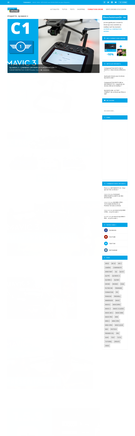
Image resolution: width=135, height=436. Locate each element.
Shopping (81, 11)
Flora (105, 189)
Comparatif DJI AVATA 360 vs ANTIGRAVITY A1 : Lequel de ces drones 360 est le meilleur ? (114, 85)
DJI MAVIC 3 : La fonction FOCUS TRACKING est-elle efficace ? (76, 262)
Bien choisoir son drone (57, 402)
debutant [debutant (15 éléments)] (108, 273)
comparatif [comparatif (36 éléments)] (117, 269)
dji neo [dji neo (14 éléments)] (116, 281)
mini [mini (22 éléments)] (116, 318)
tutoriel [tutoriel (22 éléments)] (108, 343)
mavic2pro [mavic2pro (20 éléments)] (116, 306)
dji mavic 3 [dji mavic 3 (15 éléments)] (116, 277)
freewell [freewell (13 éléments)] (117, 298)
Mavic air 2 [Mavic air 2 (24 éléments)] (109, 314)
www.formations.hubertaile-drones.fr (101, 416)
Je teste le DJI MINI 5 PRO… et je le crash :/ (114, 212)
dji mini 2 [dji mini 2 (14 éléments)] (108, 281)
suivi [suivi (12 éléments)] (106, 339)
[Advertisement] (115, 151)
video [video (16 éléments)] (107, 347)
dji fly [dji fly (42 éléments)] (122, 273)
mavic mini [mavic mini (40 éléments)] (119, 314)
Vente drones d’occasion (116, 11)
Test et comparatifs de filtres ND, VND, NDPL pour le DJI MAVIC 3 (28, 262)
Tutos (64, 11)
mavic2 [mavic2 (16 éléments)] (107, 306)
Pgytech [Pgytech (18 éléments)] (114, 330)
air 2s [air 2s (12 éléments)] (113, 265)
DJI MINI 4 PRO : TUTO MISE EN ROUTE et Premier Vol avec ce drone (113, 205)
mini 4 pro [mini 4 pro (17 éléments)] (108, 326)
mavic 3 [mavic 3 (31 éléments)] (107, 310)
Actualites (54, 11)
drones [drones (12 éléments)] (115, 285)
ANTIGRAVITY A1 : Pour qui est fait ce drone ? (114, 190)
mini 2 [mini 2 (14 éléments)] (107, 322)
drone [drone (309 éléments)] (107, 285)
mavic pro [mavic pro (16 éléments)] (108, 318)
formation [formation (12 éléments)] (109, 293)
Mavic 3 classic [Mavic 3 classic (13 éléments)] (118, 310)
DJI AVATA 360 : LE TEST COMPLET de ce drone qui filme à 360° (115, 93)
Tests (72, 11)
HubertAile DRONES (15, 434)
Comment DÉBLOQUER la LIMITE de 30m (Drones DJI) (113, 197)
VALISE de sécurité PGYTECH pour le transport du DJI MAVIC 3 (25, 312)
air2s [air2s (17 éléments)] (107, 265)
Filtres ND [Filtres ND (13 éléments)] (108, 289)
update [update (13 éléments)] (117, 343)
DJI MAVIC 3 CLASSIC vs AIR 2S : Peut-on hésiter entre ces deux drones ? (74, 160)
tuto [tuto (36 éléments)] (119, 339)
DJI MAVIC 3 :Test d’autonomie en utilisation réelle (72, 312)
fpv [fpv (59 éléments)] (117, 293)
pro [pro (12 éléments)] (117, 334)
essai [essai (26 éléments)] (122, 285)
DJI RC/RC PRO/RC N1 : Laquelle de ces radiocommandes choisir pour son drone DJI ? (77, 109)
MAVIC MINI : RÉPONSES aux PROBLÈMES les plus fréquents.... (51, 2)
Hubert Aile (18, 71)
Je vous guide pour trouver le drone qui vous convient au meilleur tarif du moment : (113, 28)
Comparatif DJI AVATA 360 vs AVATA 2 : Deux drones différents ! (115, 71)
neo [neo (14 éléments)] (106, 330)
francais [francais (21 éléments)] (108, 298)
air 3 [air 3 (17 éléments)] (119, 265)
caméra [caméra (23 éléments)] (108, 269)
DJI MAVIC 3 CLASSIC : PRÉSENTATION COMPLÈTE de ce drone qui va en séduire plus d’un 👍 (28, 211)
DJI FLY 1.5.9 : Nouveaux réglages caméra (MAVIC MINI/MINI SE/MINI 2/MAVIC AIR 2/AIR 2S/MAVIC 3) (76, 211)
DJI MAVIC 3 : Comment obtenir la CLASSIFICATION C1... (33, 69)
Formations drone (95, 11)
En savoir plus (15, 121)
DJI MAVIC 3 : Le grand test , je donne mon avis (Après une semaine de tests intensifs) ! (77, 363)
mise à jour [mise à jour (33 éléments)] (119, 326)
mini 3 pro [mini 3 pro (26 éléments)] (115, 322)
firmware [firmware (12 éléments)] (118, 289)
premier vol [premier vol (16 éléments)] (109, 334)
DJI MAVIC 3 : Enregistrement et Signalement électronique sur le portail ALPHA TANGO (29, 363)
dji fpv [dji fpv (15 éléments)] (107, 277)
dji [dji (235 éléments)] (116, 273)
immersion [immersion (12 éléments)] (109, 302)
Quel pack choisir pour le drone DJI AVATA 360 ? (114, 78)
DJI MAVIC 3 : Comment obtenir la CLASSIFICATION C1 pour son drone (25, 108)
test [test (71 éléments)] (113, 339)
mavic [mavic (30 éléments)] (118, 302)
